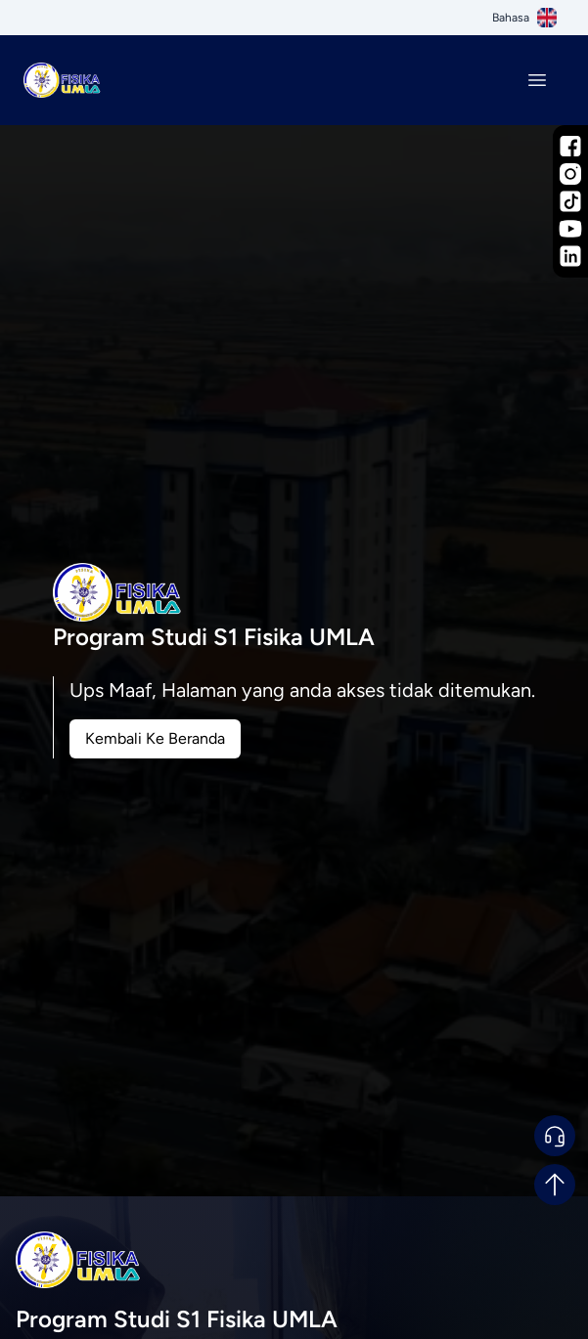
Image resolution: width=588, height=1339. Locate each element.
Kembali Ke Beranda (155, 738)
